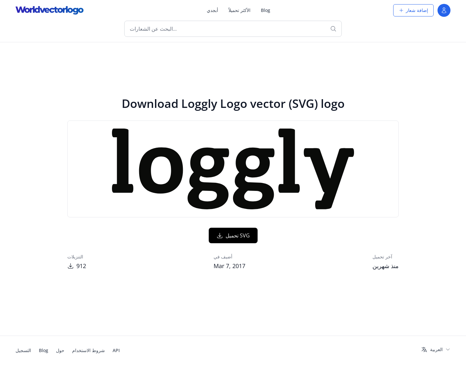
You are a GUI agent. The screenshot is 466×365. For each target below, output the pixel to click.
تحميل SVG (233, 235)
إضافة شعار (413, 10)
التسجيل (23, 350)
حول (60, 350)
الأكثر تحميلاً (239, 10)
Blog (265, 10)
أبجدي (212, 10)
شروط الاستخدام (88, 350)
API (116, 350)
